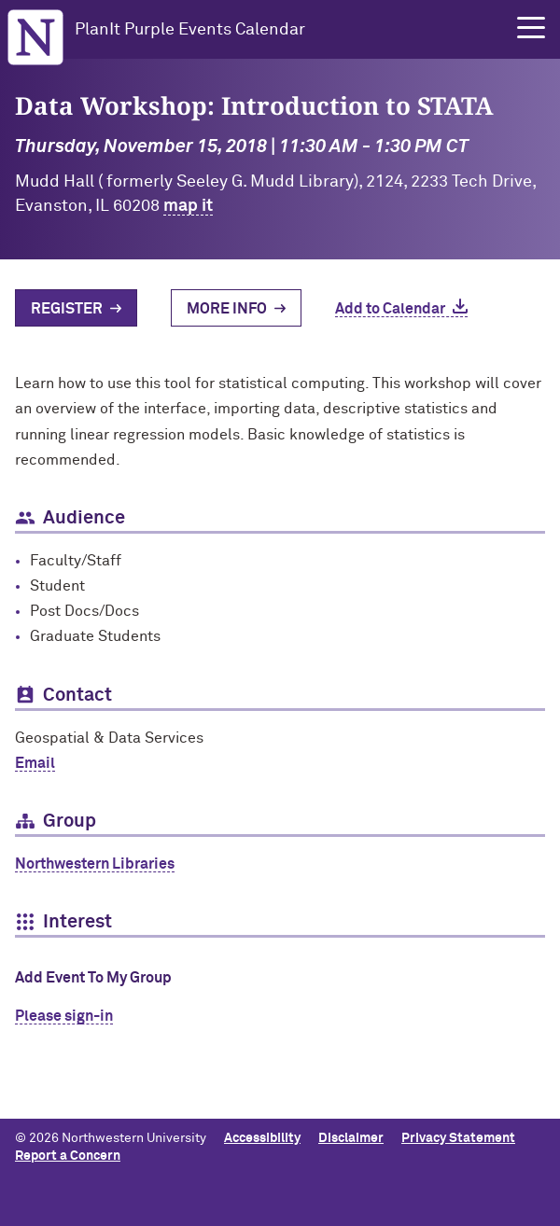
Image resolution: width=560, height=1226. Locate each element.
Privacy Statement (458, 1138)
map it (188, 206)
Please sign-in (64, 1016)
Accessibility (262, 1138)
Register (67, 308)
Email (35, 763)
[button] (531, 28)
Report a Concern (67, 1156)
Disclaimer (351, 1138)
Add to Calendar (390, 308)
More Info (227, 308)
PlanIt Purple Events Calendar (190, 29)
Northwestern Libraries (95, 864)
